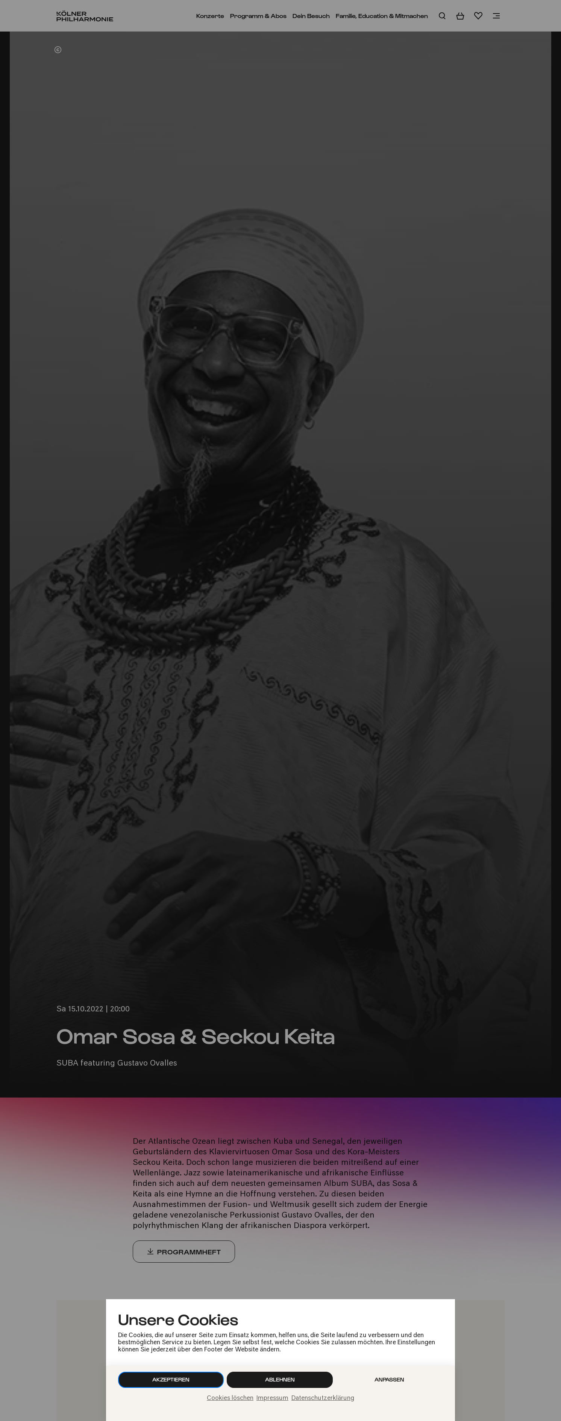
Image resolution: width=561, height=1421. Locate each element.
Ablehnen (280, 1379)
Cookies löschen (230, 1398)
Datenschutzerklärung (322, 1398)
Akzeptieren (171, 1379)
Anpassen (389, 1379)
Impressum (272, 1398)
